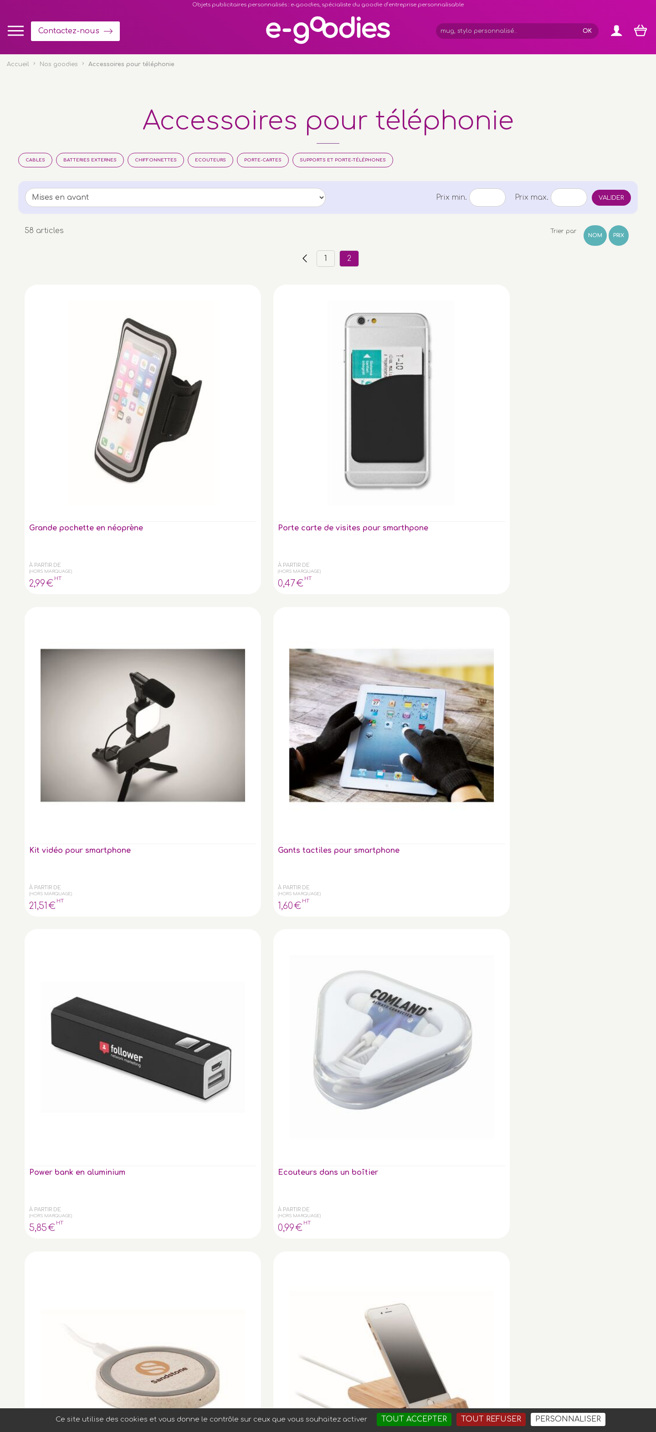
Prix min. (451, 197)
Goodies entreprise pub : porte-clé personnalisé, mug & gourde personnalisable (380, 1399)
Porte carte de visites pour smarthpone (160, 390)
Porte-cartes (263, 160)
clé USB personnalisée (102, 1345)
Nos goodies (59, 64)
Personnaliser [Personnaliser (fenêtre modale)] (568, 1419)
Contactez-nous (68, 31)
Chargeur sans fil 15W (585, 735)
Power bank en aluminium (469, 386)
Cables (35, 160)
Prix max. (531, 197)
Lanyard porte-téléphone (471, 739)
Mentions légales (320, 1387)
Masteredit (441, 1387)
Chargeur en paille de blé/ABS (64, 563)
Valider (611, 197)
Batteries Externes (90, 160)
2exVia (397, 1387)
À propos (542, 1266)
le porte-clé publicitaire (78, 1298)
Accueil (18, 64)
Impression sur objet (559, 1248)
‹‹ (304, 258)
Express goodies (553, 1238)
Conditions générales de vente (242, 1387)
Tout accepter (414, 1419)
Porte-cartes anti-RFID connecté (270, 739)
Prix (618, 236)
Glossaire (542, 1257)
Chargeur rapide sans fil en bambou (65, 739)
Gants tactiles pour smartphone (375, 386)
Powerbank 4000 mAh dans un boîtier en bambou (275, 567)
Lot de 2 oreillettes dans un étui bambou (378, 563)
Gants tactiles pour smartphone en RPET (481, 563)
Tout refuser (491, 1419)
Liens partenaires (554, 1276)
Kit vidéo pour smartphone (262, 386)
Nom (595, 236)
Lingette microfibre (168, 735)
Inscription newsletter (302, 1274)
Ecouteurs (210, 160)
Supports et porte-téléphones (343, 160)
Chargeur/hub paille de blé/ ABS (583, 563)
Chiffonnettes (156, 160)
